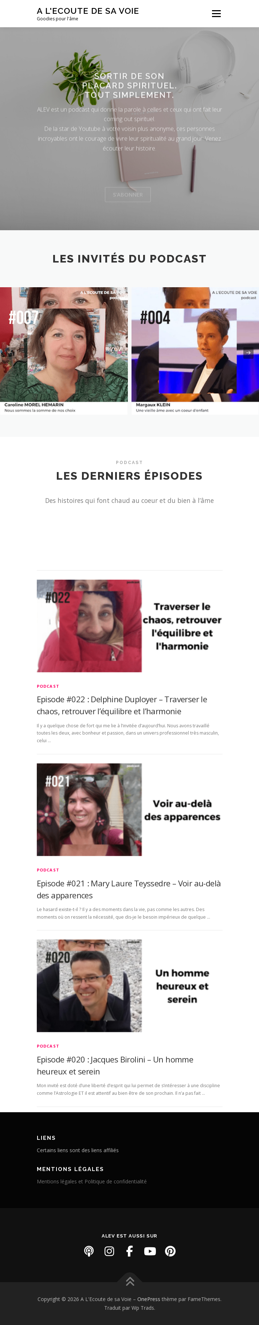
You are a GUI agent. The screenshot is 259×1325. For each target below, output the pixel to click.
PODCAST (48, 774)
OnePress (148, 1299)
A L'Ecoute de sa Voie (88, 11)
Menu (216, 14)
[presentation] (10, 353)
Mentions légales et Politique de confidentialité (92, 1181)
